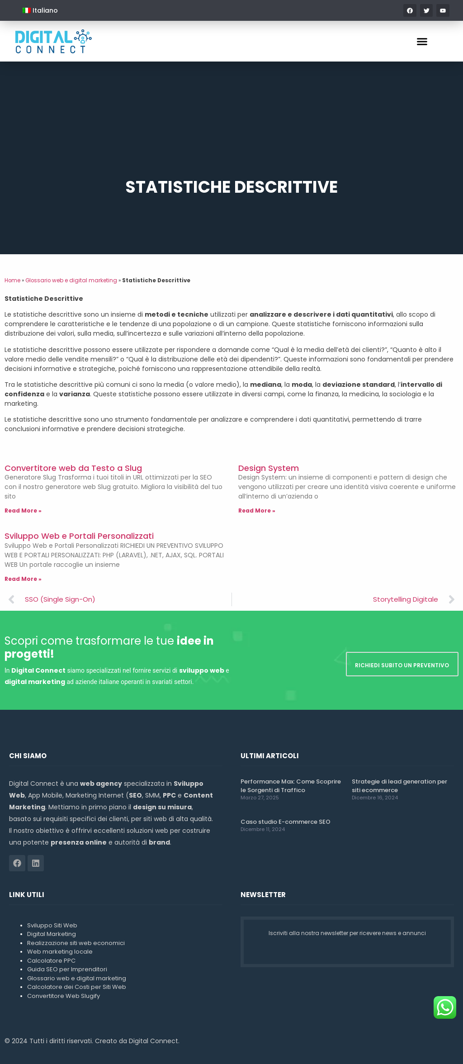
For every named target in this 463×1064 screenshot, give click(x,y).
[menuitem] (40, 10)
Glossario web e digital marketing (71, 280)
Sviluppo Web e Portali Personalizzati (79, 536)
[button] (422, 41)
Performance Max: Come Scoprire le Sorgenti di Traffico (291, 785)
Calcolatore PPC (51, 960)
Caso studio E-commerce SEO (286, 821)
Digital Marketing (51, 934)
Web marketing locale (60, 951)
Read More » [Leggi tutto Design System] (256, 510)
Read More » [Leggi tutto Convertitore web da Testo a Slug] (23, 510)
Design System (268, 468)
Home (12, 280)
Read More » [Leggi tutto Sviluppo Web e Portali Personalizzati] (23, 579)
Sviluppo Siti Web (52, 925)
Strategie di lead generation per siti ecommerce (399, 785)
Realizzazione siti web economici (76, 943)
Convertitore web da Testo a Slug (73, 468)
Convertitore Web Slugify (63, 996)
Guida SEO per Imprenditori (67, 969)
